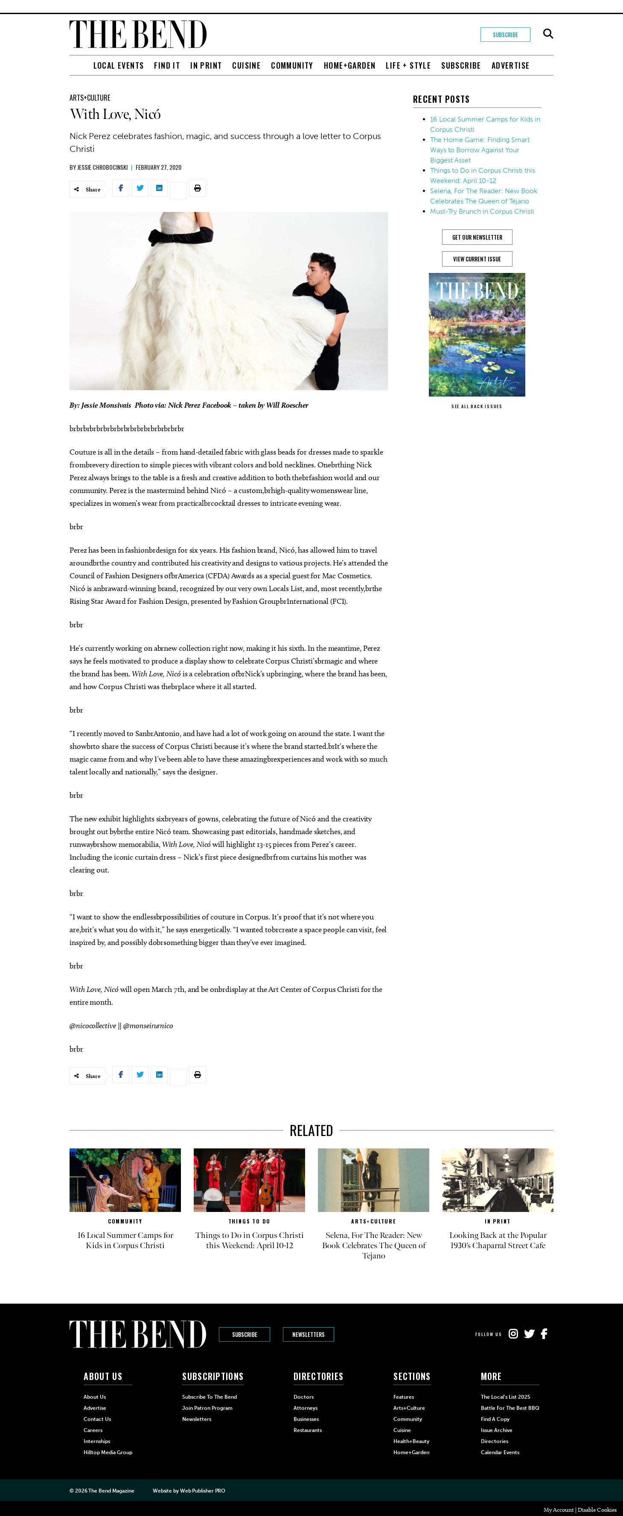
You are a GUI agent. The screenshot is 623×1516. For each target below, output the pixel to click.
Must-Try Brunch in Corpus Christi (482, 211)
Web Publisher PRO (202, 1491)
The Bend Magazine (111, 1491)
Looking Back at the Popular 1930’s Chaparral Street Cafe (498, 1240)
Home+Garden (350, 65)
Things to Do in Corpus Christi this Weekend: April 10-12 (249, 1240)
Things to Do (249, 1221)
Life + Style (408, 65)
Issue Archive (496, 1430)
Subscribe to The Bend (209, 1397)
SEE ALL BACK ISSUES (477, 406)
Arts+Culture (90, 98)
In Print (206, 65)
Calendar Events (500, 1452)
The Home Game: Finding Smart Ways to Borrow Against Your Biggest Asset (480, 150)
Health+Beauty (411, 1441)
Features (403, 1397)
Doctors (304, 1397)
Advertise (511, 65)
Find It (167, 65)
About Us (95, 1397)
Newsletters (308, 1334)
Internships (97, 1441)
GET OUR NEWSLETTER (477, 237)
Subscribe (505, 34)
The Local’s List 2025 (505, 1397)
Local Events (118, 65)
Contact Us (97, 1419)
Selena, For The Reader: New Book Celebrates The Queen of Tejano (373, 1245)
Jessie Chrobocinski (102, 166)
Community (292, 65)
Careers (93, 1430)
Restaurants (308, 1430)
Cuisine (246, 65)
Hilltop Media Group (108, 1452)
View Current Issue (477, 259)
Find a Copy (495, 1419)
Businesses (306, 1419)
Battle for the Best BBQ (510, 1408)
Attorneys (305, 1408)
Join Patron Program (207, 1408)
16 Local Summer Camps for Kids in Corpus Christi (125, 1240)
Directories (494, 1441)
